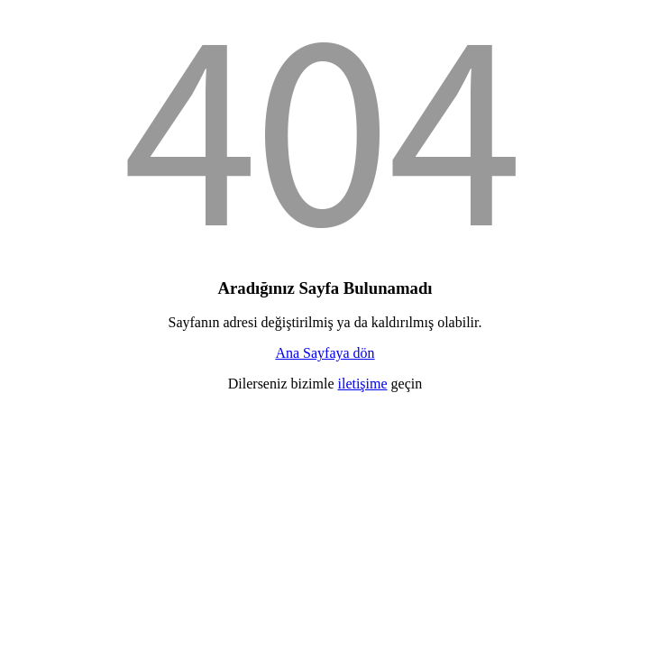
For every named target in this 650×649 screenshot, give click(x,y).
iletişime (362, 383)
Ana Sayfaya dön (324, 353)
